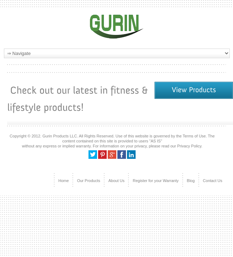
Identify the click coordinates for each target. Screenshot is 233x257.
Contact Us (212, 180)
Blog (191, 180)
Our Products (88, 180)
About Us (116, 180)
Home (64, 180)
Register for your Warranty (156, 180)
